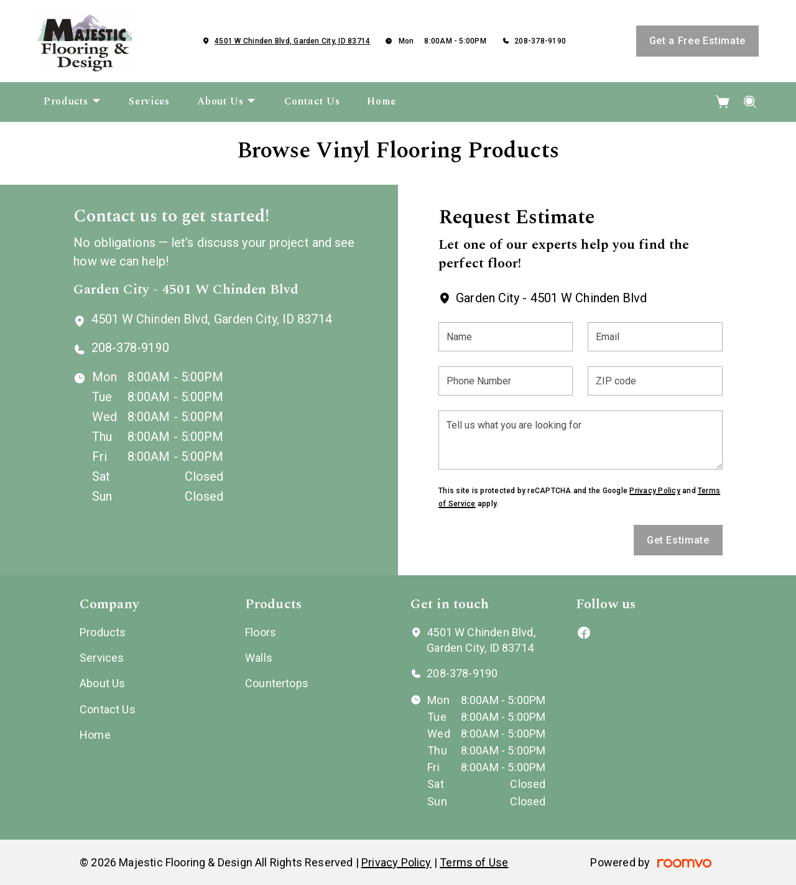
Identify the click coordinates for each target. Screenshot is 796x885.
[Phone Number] (505, 381)
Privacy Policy (654, 490)
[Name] (505, 336)
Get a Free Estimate (697, 41)
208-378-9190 (540, 41)
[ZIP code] (655, 381)
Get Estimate (678, 540)
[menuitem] (72, 102)
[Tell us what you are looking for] (580, 440)
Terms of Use (474, 862)
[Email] (655, 336)
